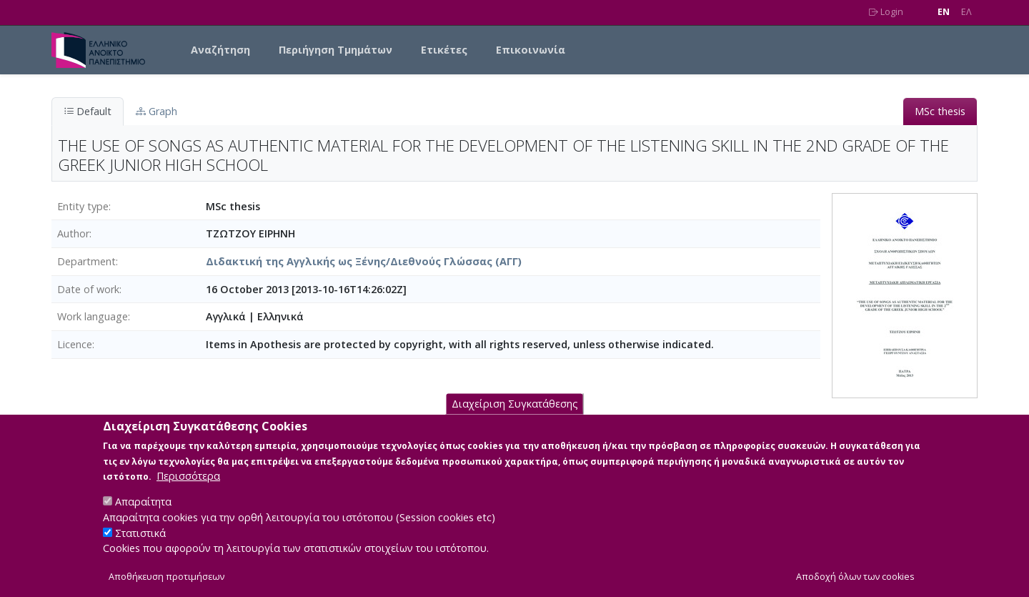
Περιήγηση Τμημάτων (335, 49)
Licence (74, 344)
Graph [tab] (156, 111)
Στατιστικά (140, 549)
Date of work (88, 289)
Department (86, 261)
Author (73, 233)
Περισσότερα (188, 491)
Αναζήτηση (220, 49)
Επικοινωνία (530, 49)
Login (886, 12)
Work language (92, 316)
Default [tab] (87, 111)
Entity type (83, 206)
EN (944, 12)
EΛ (966, 12)
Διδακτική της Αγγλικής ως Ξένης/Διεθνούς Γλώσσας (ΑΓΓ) (364, 261)
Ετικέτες (444, 49)
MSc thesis (940, 111)
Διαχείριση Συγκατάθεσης (515, 419)
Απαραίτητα (143, 517)
